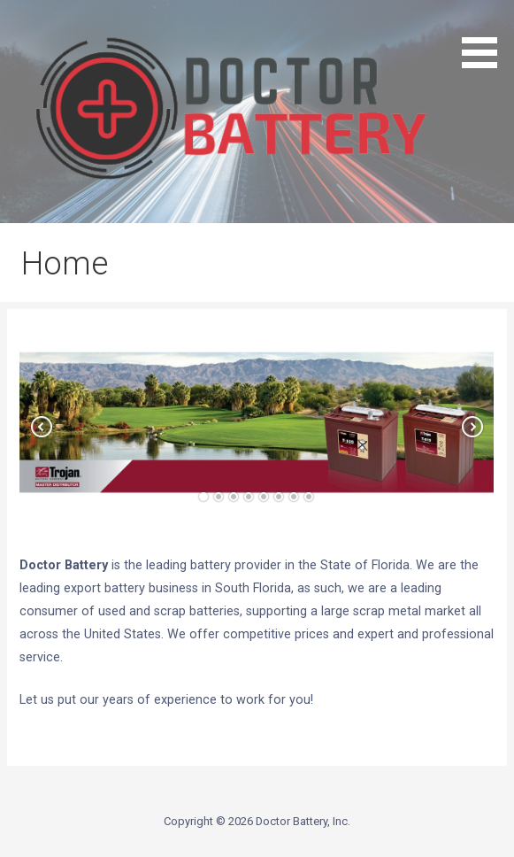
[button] (21, 741)
